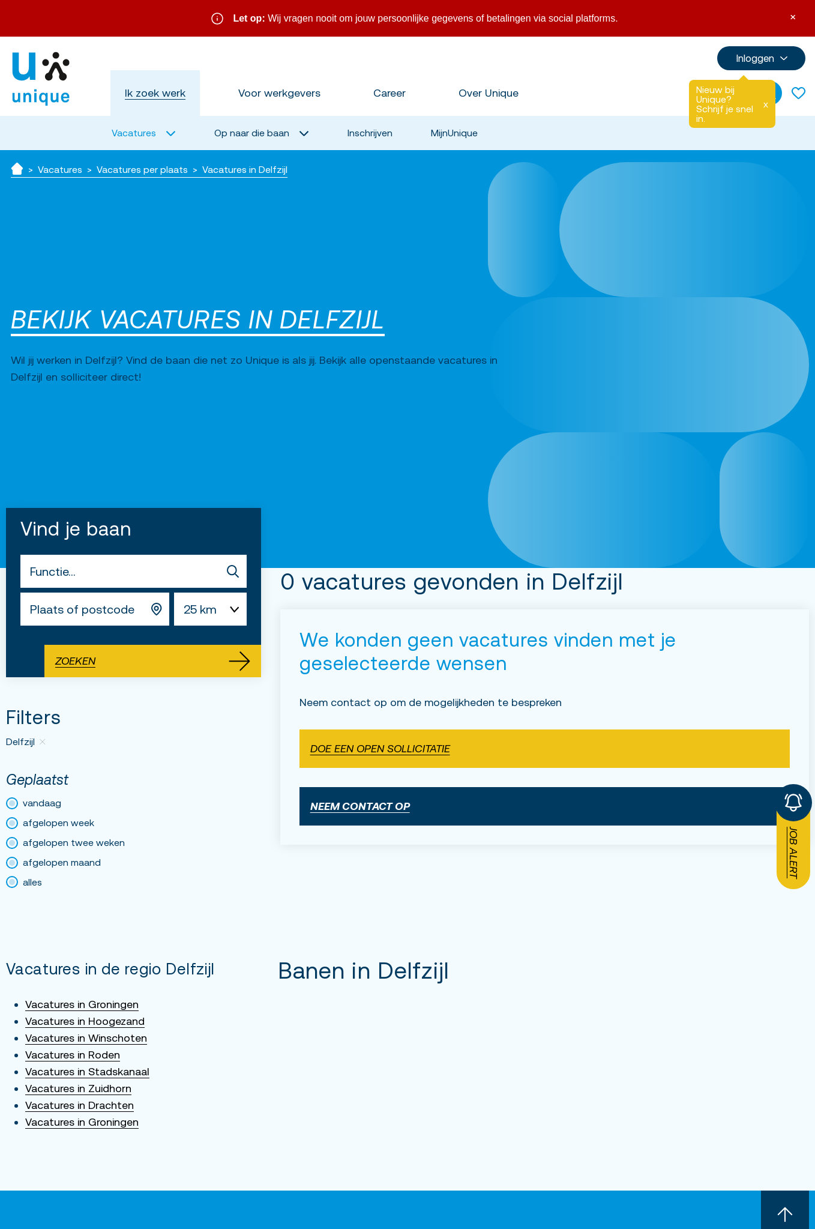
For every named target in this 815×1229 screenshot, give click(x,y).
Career (389, 92)
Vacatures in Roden (72, 1054)
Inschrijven (369, 132)
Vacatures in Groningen (82, 1004)
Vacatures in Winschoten (86, 1037)
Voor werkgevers (279, 92)
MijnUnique (454, 132)
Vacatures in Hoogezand (85, 1021)
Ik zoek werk (155, 92)
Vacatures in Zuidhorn (78, 1088)
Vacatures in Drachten (79, 1105)
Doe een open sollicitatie (380, 748)
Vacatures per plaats (142, 169)
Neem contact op (360, 806)
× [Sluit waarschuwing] (793, 16)
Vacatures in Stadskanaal (87, 1071)
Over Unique (489, 92)
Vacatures (60, 169)
